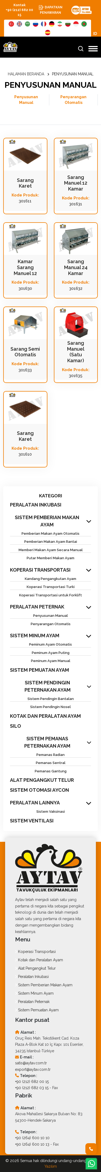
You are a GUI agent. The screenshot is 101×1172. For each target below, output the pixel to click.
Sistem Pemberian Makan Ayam (43, 985)
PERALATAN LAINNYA (35, 802)
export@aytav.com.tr (33, 1069)
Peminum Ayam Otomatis (50, 644)
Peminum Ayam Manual (50, 661)
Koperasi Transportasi (35, 951)
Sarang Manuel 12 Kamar (75, 183)
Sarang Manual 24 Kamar (76, 267)
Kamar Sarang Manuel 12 (25, 267)
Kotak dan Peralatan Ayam (39, 960)
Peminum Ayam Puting (50, 653)
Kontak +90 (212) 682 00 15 (19, 10)
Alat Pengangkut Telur (35, 968)
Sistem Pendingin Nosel (50, 707)
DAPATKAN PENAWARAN (50, 10)
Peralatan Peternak (32, 1001)
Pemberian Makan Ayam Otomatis (50, 534)
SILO (15, 726)
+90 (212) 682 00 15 (32, 1081)
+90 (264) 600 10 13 (32, 1144)
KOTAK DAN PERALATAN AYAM (45, 716)
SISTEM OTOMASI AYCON (39, 790)
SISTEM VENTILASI (32, 820)
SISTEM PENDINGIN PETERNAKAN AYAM (48, 686)
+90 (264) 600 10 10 (32, 1138)
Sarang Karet (25, 183)
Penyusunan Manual (26, 100)
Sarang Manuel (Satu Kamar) (75, 351)
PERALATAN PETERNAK (37, 607)
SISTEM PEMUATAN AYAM (39, 670)
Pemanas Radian (50, 755)
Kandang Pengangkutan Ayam (50, 579)
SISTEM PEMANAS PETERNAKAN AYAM (47, 742)
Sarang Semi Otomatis (25, 352)
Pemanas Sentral (50, 763)
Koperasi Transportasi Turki (51, 587)
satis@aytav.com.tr (31, 1063)
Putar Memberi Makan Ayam (50, 558)
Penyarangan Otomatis (73, 100)
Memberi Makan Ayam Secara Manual (51, 550)
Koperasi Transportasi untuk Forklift (50, 595)
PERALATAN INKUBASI (35, 505)
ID (95, 33)
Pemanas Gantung (51, 771)
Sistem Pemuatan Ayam (37, 1010)
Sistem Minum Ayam (34, 993)
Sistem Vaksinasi (50, 812)
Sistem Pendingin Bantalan (50, 699)
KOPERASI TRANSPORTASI (40, 570)
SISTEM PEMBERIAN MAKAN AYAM (47, 521)
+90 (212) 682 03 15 (31, 1088)
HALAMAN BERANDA (26, 74)
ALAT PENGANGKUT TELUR (42, 780)
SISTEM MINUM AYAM (34, 635)
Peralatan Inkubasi (32, 976)
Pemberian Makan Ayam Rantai (50, 542)
